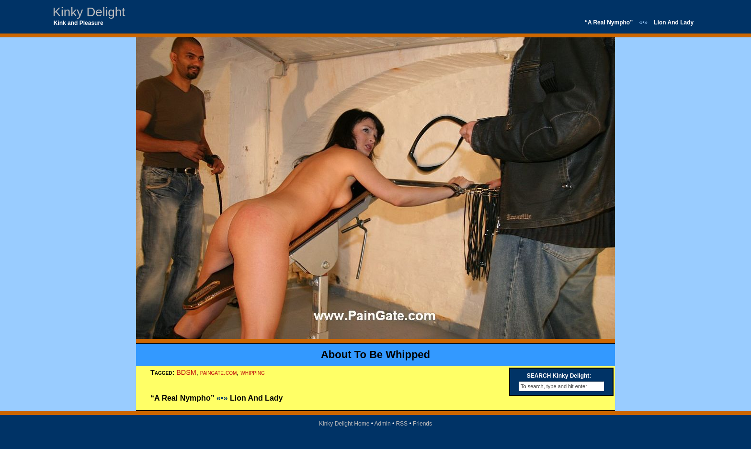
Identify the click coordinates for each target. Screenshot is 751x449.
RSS (402, 423)
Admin (383, 423)
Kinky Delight (89, 12)
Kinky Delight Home (344, 423)
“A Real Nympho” (609, 22)
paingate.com (218, 372)
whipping (252, 372)
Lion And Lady (674, 22)
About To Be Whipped (375, 354)
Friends (422, 423)
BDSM (186, 372)
